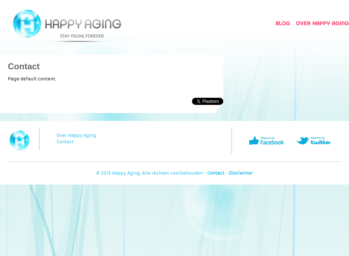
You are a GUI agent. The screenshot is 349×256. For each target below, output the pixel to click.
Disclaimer (241, 173)
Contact (24, 66)
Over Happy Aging (322, 23)
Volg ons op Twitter (313, 141)
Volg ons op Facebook (266, 141)
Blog (283, 23)
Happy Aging (67, 23)
